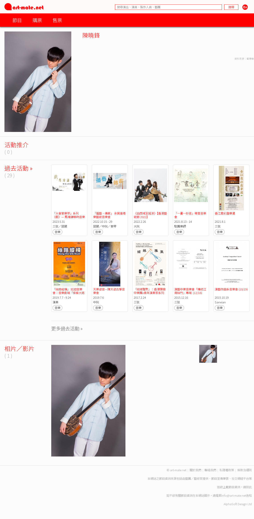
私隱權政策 (226, 470)
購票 (37, 20)
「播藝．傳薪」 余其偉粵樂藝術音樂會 (109, 215)
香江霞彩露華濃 (225, 213)
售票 (57, 20)
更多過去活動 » (67, 328)
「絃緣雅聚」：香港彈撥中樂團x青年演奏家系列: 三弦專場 (150, 292)
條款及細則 (244, 470)
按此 (249, 487)
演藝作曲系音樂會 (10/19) (231, 289)
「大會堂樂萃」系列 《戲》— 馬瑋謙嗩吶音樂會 (69, 217)
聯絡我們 (210, 470)
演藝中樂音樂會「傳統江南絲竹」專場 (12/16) (190, 291)
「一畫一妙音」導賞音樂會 (190, 215)
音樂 (57, 232)
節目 (17, 20)
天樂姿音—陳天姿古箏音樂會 (109, 291)
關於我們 (195, 470)
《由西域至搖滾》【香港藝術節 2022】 (150, 215)
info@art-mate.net (233, 495)
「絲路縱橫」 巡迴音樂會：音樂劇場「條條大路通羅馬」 (68, 292)
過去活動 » (18, 168)
